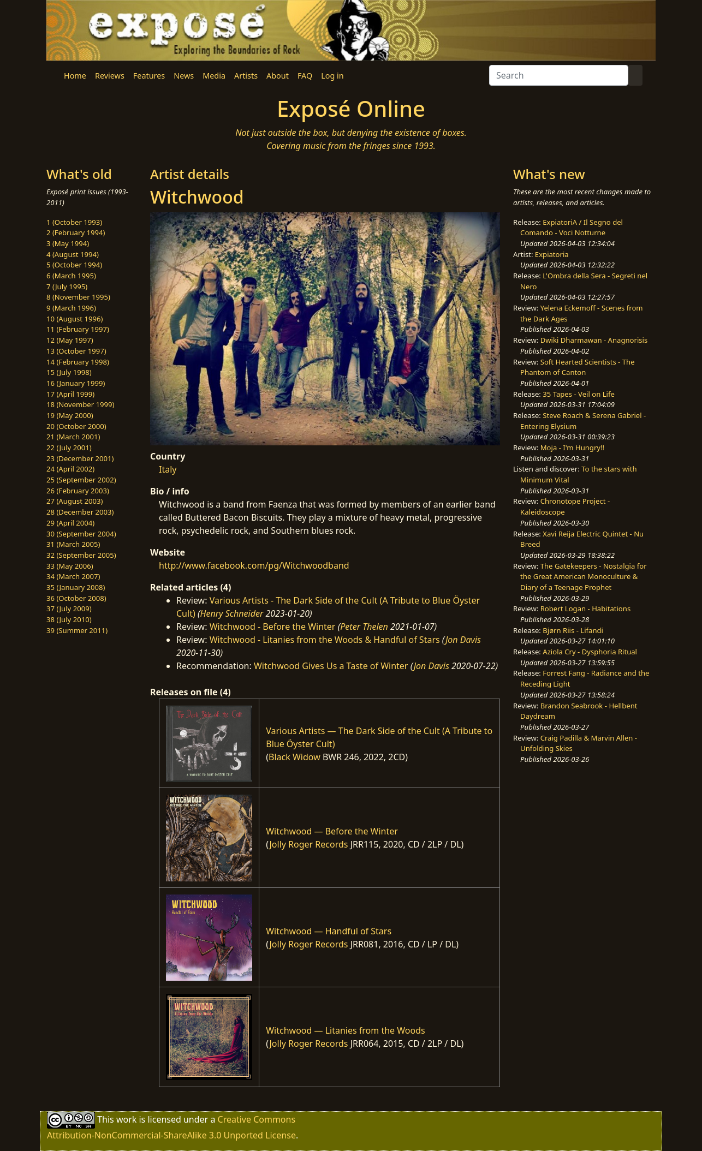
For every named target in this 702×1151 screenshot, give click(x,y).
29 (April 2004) (70, 523)
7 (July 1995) (66, 286)
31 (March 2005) (73, 544)
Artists (246, 75)
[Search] (558, 75)
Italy (167, 469)
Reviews (109, 75)
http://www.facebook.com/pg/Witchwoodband (254, 565)
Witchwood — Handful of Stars (328, 931)
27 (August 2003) (74, 501)
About (277, 75)
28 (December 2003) (80, 512)
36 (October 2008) (76, 598)
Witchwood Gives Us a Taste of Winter (331, 666)
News (184, 75)
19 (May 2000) (69, 415)
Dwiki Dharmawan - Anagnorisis (594, 340)
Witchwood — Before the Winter (332, 831)
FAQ (305, 75)
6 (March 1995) (71, 276)
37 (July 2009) (69, 608)
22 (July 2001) (69, 447)
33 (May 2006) (69, 566)
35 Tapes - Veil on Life (579, 394)
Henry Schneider (232, 613)
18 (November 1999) (80, 404)
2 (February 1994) (75, 232)
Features (149, 75)
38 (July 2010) (69, 619)
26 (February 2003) (77, 491)
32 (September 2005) (81, 555)
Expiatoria (552, 254)
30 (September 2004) (81, 534)
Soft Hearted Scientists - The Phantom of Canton (577, 367)
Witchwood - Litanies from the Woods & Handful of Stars (325, 640)
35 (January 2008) (75, 587)
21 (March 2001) (73, 437)
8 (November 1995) (78, 297)
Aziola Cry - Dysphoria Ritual (590, 652)
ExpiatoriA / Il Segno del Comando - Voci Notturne (571, 227)
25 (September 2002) (81, 480)
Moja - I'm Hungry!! (572, 447)
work (126, 1119)
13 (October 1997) (76, 351)
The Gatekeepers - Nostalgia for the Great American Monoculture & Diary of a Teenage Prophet (583, 576)
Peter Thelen (364, 627)
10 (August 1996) (74, 319)
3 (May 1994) (67, 243)
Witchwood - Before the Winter (273, 627)
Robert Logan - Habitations (585, 608)
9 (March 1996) (71, 308)
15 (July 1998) (69, 372)
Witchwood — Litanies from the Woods (345, 1030)
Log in (332, 75)
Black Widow (294, 757)
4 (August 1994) (72, 254)
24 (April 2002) (70, 469)
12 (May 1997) (69, 340)
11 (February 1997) (77, 329)
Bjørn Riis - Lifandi (573, 630)
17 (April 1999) (70, 394)
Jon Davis (463, 640)
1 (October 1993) (74, 222)
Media (214, 75)
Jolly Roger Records (308, 844)
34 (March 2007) (73, 576)
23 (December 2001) (80, 458)
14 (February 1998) (77, 362)
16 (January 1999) (75, 383)
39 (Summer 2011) (77, 630)
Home (75, 75)
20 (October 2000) (76, 426)
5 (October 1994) (74, 265)
